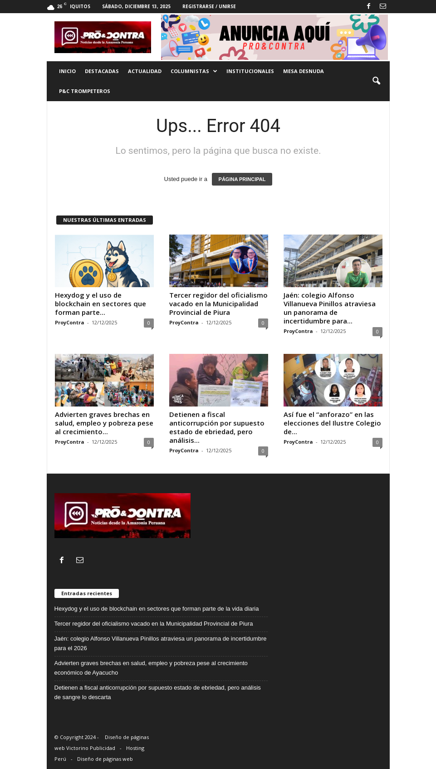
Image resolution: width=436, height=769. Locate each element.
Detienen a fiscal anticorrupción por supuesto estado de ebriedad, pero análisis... (217, 427)
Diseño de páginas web (105, 758)
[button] (376, 81)
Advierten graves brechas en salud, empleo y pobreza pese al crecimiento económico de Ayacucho (151, 668)
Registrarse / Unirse (209, 6)
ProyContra (69, 322)
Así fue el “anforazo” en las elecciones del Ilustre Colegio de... (332, 423)
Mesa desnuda (303, 71)
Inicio (67, 71)
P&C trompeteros (84, 91)
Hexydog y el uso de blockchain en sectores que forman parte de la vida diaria (156, 608)
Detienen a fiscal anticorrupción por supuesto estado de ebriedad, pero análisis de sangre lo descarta (157, 692)
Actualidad (145, 71)
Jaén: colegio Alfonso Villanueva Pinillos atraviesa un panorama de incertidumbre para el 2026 (160, 643)
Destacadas (102, 71)
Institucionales (250, 71)
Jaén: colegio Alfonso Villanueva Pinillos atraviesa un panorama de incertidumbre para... (330, 307)
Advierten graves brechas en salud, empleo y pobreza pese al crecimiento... (104, 423)
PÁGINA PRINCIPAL (242, 179)
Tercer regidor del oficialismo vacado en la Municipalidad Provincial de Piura (218, 303)
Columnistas (194, 71)
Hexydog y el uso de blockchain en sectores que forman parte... (100, 303)
